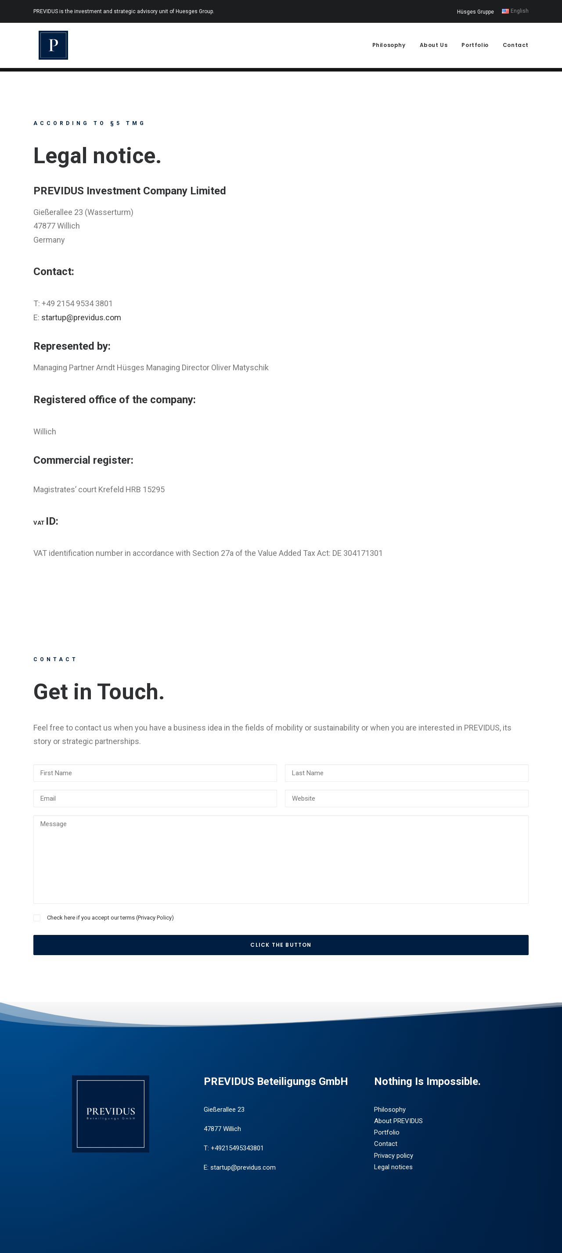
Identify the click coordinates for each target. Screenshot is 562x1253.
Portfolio (474, 46)
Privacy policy (393, 1156)
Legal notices (393, 1167)
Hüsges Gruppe (475, 12)
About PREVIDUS (398, 1121)
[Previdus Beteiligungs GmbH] (49, 47)
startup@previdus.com (81, 317)
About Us (434, 46)
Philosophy (389, 46)
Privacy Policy (155, 917)
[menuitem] (477, 12)
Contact (516, 46)
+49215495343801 (237, 1149)
